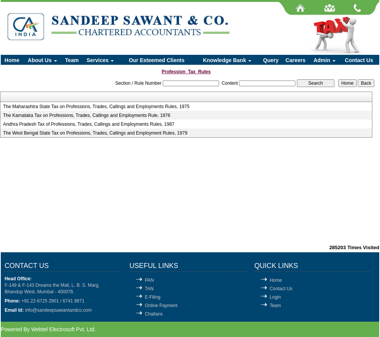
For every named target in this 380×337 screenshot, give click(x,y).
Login (275, 297)
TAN (149, 288)
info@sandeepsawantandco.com (58, 310)
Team (72, 60)
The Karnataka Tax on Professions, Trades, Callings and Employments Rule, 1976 (86, 115)
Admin (324, 60)
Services (100, 60)
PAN (149, 280)
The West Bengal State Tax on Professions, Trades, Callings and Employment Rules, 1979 (95, 133)
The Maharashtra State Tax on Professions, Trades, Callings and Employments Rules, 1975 (96, 106)
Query (270, 60)
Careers (295, 60)
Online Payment (161, 305)
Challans (154, 314)
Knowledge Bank (227, 60)
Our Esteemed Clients (157, 60)
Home (12, 60)
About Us (42, 60)
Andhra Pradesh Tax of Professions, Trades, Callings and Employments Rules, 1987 (88, 124)
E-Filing (153, 297)
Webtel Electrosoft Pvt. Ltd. (63, 329)
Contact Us (359, 60)
